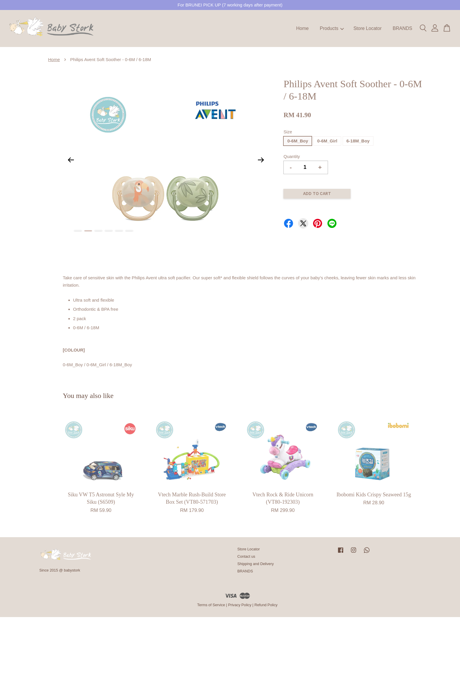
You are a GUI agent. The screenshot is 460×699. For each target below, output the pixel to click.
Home (302, 28)
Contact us (246, 556)
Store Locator (368, 28)
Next (260, 159)
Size (287, 131)
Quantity (291, 156)
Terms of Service (211, 605)
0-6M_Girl (327, 140)
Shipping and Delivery (255, 564)
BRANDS (402, 28)
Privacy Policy (239, 605)
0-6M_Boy (297, 140)
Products (332, 28)
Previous (70, 159)
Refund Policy (266, 605)
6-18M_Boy (358, 140)
